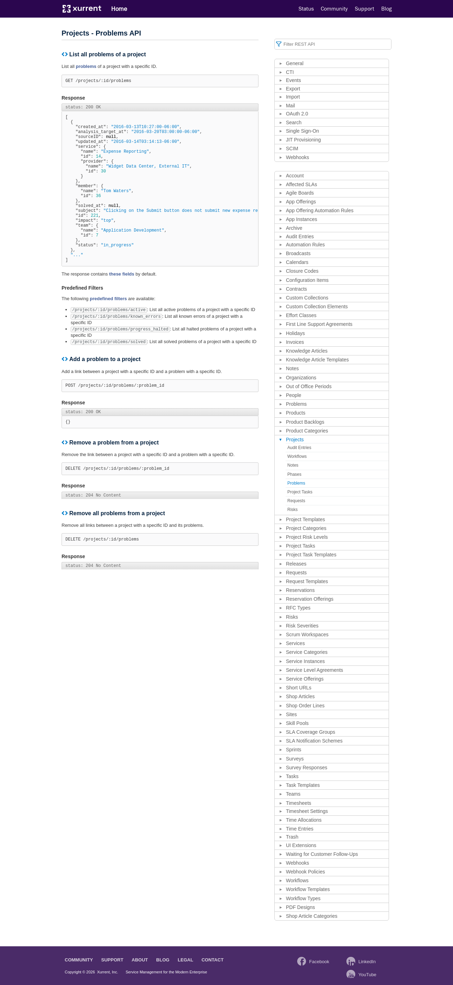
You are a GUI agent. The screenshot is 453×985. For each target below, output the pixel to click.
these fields (121, 307)
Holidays (295, 333)
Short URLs (298, 687)
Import (293, 97)
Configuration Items (307, 280)
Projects (295, 439)
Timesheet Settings (307, 811)
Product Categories (307, 431)
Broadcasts (298, 253)
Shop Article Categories (311, 916)
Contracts (296, 289)
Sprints (293, 749)
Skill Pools (297, 723)
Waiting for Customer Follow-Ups (322, 854)
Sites (291, 714)
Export (293, 88)
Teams (293, 794)
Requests (296, 500)
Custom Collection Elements (317, 306)
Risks (292, 509)
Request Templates (307, 581)
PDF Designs (300, 907)
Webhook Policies (305, 871)
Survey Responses (306, 767)
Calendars (297, 262)
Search (293, 122)
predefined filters (108, 332)
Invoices (295, 342)
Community (334, 9)
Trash (292, 837)
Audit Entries (300, 236)
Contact (213, 959)
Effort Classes (301, 315)
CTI (290, 72)
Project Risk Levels (307, 537)
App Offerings (301, 201)
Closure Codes (302, 271)
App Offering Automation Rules (319, 210)
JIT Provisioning (303, 140)
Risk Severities (302, 626)
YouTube (367, 974)
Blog (386, 9)
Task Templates (303, 785)
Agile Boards (300, 193)
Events (293, 80)
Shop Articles (300, 696)
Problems (296, 404)
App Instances (301, 219)
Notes (292, 368)
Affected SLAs (301, 184)
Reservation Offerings (309, 599)
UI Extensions (301, 845)
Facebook (319, 961)
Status (306, 9)
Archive (294, 228)
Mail (290, 105)
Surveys (295, 759)
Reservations (300, 590)
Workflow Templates (308, 889)
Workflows (297, 456)
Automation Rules (305, 244)
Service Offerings (305, 679)
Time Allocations (303, 820)
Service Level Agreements (314, 670)
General (295, 63)
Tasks (292, 776)
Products (295, 413)
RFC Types (298, 608)
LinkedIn (367, 961)
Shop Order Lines (305, 705)
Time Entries (299, 829)
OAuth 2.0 (297, 113)
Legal (185, 959)
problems (86, 66)
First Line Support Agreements (319, 324)
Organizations (301, 377)
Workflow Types (303, 898)
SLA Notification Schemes (314, 741)
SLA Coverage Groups (310, 732)
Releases (296, 564)
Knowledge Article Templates (317, 359)
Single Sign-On (302, 131)
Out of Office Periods (309, 386)
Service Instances (305, 661)
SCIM (292, 148)
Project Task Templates (311, 554)
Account (295, 175)
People (293, 395)
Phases (294, 474)
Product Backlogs (305, 422)
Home (119, 8)
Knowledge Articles (306, 351)
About (140, 959)
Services (295, 643)
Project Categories (306, 528)
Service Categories (306, 652)
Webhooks (297, 157)
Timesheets (298, 803)
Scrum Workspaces (307, 634)
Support (364, 9)
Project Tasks (299, 492)
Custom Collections (307, 298)
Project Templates (305, 519)
